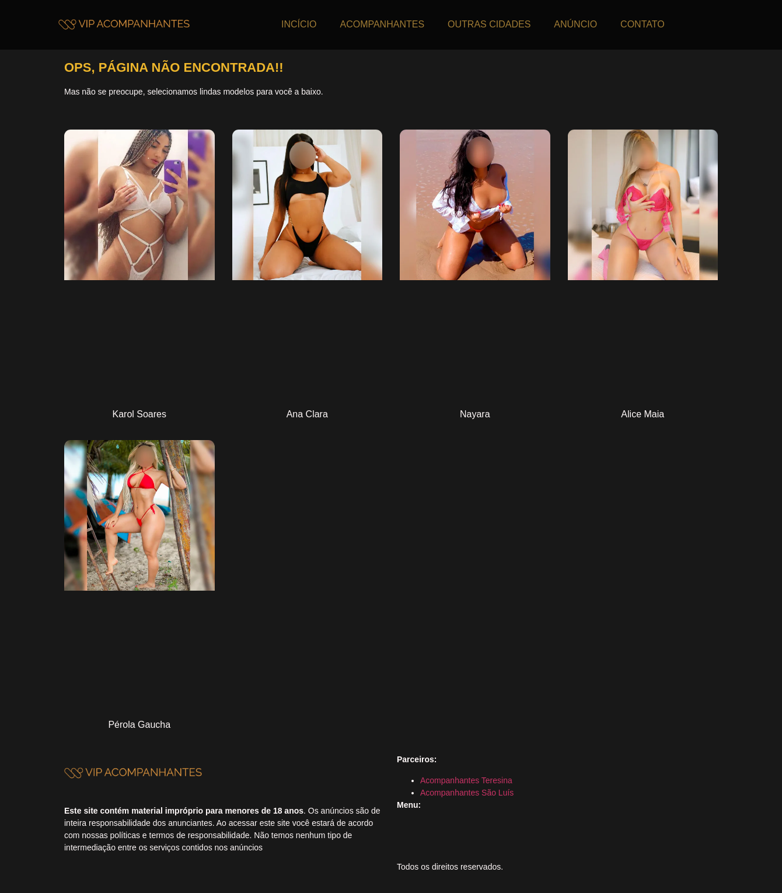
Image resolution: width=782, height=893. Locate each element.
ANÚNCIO (575, 24)
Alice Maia (642, 414)
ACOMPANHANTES (382, 24)
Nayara (475, 414)
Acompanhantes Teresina (466, 780)
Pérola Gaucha (139, 725)
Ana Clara (307, 414)
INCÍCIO (298, 24)
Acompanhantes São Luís (467, 792)
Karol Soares (140, 414)
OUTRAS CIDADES (489, 24)
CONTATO (642, 24)
